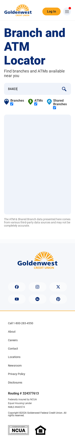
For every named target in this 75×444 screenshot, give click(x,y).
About (12, 331)
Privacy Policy (16, 374)
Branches (17, 102)
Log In (51, 11)
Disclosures (15, 382)
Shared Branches (60, 104)
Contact (13, 348)
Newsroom (15, 365)
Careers (13, 340)
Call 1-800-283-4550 (20, 323)
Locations (14, 357)
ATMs (38, 102)
